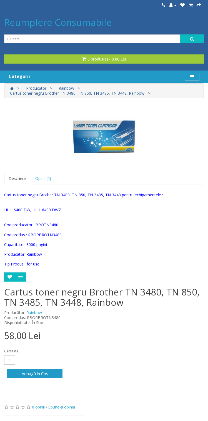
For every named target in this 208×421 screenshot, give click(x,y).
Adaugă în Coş (35, 373)
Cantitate (11, 351)
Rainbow (66, 88)
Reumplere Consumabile (58, 22)
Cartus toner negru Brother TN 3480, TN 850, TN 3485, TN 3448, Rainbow (77, 93)
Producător (36, 88)
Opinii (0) (43, 178)
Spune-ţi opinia (61, 407)
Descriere (17, 178)
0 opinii (38, 407)
